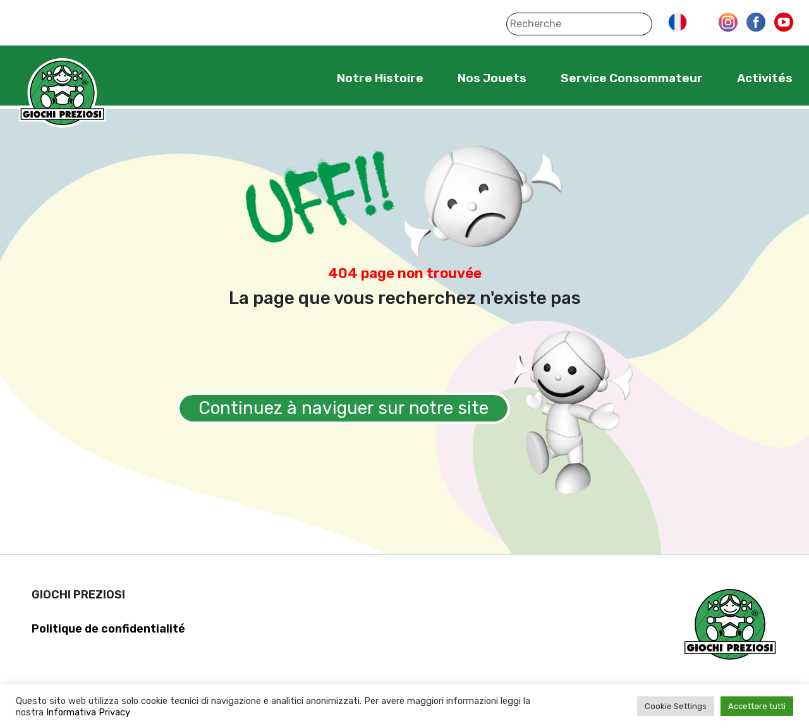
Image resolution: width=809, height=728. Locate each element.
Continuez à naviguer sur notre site (343, 407)
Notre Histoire (380, 78)
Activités (765, 78)
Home (298, 77)
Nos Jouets (492, 78)
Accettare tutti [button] (757, 706)
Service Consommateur (632, 78)
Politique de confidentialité (108, 629)
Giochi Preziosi (62, 93)
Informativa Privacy (88, 712)
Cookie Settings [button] (676, 706)
